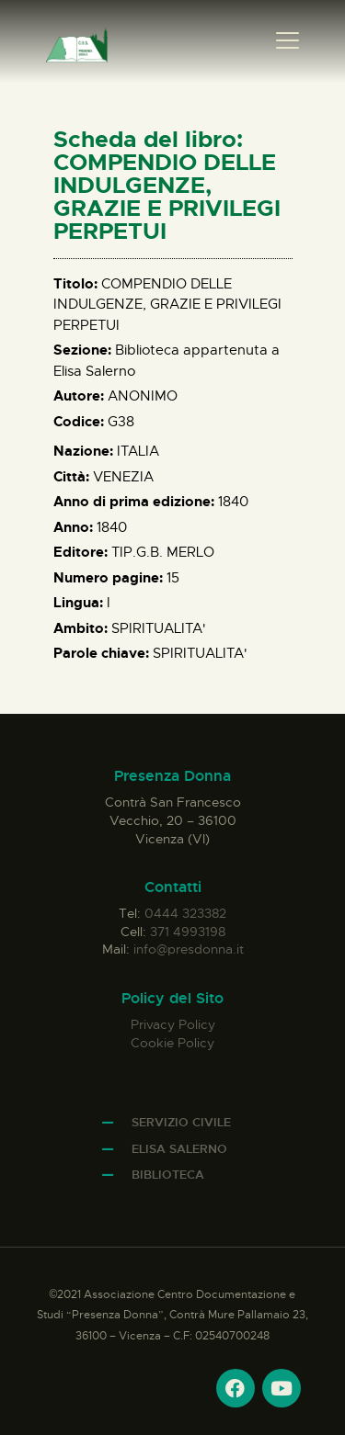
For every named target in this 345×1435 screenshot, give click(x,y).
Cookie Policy (172, 1042)
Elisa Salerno (179, 1149)
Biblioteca (168, 1174)
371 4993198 (187, 931)
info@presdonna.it (188, 949)
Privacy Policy (173, 1024)
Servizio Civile (181, 1122)
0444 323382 (185, 913)
